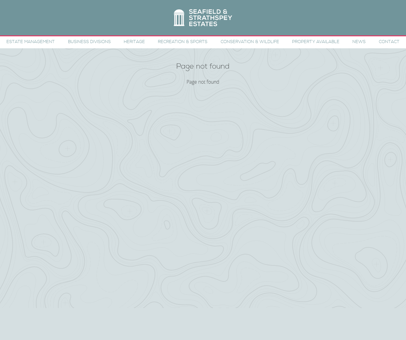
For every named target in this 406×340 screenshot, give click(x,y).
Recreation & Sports (182, 42)
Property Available (316, 42)
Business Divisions (89, 42)
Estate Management (30, 42)
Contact (389, 42)
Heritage (134, 42)
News (359, 42)
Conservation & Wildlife (250, 42)
